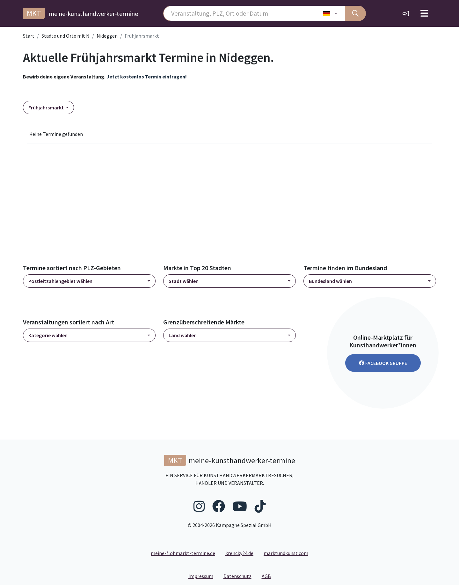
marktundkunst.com (286, 553)
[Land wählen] (330, 13)
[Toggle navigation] (424, 13)
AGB (269, 575)
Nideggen (107, 36)
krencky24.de (239, 553)
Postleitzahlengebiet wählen (60, 281)
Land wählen (183, 335)
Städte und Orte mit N (65, 36)
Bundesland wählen (330, 281)
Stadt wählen (184, 281)
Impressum (203, 575)
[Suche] (355, 13)
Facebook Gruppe (383, 363)
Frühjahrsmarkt (46, 107)
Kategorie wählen (48, 335)
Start (28, 36)
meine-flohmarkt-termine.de (183, 553)
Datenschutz (240, 575)
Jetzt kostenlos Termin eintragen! (146, 76)
